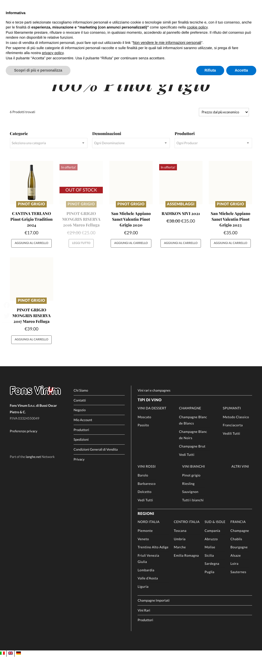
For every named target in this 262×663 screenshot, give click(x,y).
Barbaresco (147, 489)
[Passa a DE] (18, 659)
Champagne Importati (153, 606)
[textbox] (48, 149)
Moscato (144, 423)
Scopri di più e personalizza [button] (38, 70)
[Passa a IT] (2, 659)
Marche (180, 553)
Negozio (80, 416)
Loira (234, 570)
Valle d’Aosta (148, 584)
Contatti (80, 406)
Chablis (236, 545)
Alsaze (235, 561)
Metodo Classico (236, 423)
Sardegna (212, 570)
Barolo (143, 481)
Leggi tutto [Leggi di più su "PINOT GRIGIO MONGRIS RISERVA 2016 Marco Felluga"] (81, 249)
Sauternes (238, 578)
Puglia (209, 578)
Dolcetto (144, 498)
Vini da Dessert (152, 414)
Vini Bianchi (193, 472)
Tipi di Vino (150, 406)
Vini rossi (147, 472)
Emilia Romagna (186, 561)
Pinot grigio (31, 210)
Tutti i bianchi (193, 506)
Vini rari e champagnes (154, 396)
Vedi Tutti (186, 460)
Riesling (188, 489)
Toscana (180, 536)
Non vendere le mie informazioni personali (167, 42)
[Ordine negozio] (224, 118)
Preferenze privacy (24, 437)
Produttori (81, 436)
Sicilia (209, 561)
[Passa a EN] (10, 659)
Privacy (79, 465)
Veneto (143, 545)
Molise (210, 553)
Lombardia (146, 576)
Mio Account (83, 426)
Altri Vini (240, 472)
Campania (212, 536)
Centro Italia (187, 528)
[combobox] (48, 149)
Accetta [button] (241, 70)
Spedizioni (81, 446)
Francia (238, 528)
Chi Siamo (81, 396)
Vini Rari (144, 616)
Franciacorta (233, 431)
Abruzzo (211, 545)
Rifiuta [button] (210, 70)
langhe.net (33, 463)
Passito (143, 431)
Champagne (190, 414)
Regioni (146, 519)
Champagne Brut (192, 452)
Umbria (180, 545)
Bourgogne (239, 553)
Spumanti (232, 414)
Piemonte (145, 536)
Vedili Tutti (231, 439)
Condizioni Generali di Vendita (96, 455)
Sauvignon (190, 498)
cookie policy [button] (197, 27)
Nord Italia (148, 528)
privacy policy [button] (53, 53)
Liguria (143, 592)
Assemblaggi (181, 210)
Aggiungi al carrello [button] (31, 249)
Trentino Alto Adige (153, 553)
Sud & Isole (215, 528)
